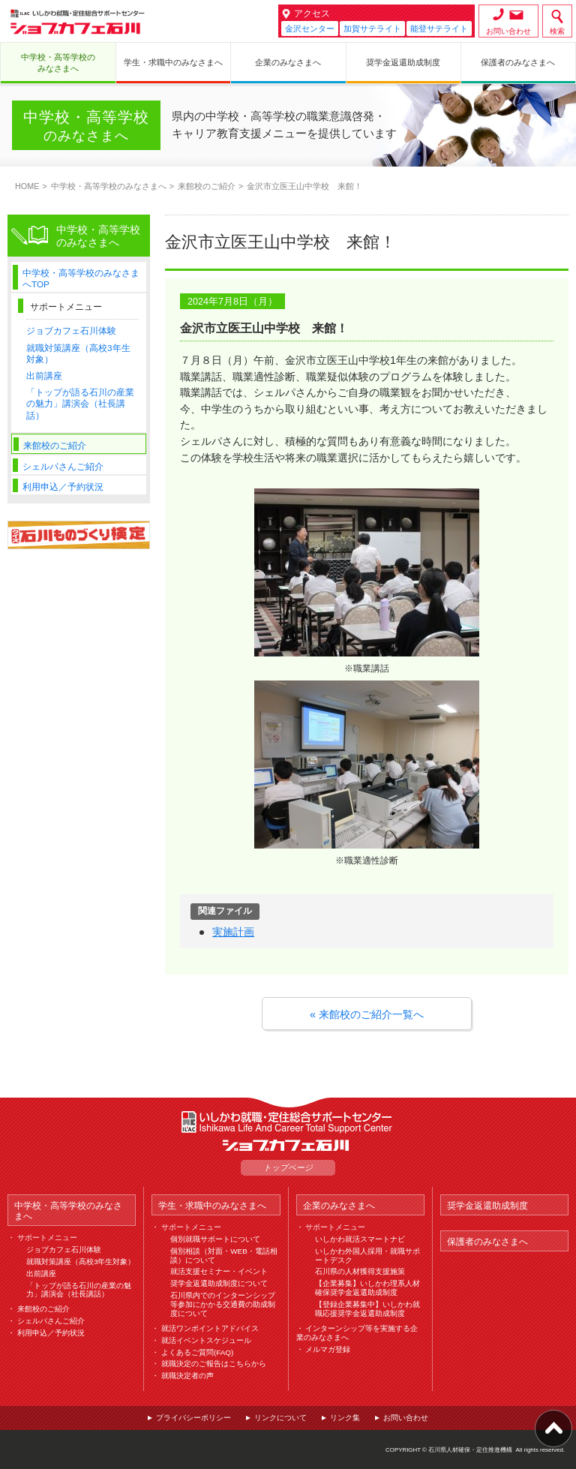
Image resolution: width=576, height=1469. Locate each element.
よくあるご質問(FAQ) (197, 1352)
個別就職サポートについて (215, 1239)
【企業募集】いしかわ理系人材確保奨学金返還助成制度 (367, 1287)
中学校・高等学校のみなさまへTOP (81, 278)
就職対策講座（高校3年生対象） (81, 1261)
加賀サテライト (372, 28)
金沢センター (309, 28)
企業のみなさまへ (339, 1205)
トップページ (288, 1167)
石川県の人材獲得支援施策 (360, 1271)
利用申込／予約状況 (63, 486)
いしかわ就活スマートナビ (360, 1239)
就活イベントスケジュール (206, 1340)
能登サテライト (439, 28)
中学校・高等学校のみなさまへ (108, 186)
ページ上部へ (553, 1428)
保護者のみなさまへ (487, 1241)
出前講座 (44, 375)
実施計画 (233, 932)
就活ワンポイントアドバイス (210, 1328)
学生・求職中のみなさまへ (212, 1205)
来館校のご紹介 (207, 186)
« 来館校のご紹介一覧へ (367, 1014)
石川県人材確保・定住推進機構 (470, 1449)
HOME (27, 186)
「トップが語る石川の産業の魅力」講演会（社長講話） (80, 403)
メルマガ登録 (327, 1349)
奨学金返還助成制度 (487, 1205)
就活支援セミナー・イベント (219, 1271)
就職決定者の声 (187, 1375)
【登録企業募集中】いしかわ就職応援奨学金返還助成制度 (367, 1308)
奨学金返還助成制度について (219, 1283)
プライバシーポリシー (193, 1417)
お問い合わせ (508, 31)
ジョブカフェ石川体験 (71, 330)
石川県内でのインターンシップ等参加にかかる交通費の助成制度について (222, 1304)
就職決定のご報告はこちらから (213, 1363)
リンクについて (280, 1417)
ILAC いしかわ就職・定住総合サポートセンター (288, 1122)
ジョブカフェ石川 (78, 21)
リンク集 (345, 1417)
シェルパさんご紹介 (63, 466)
